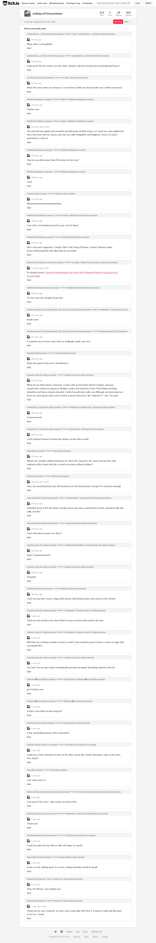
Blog (85, 932)
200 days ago (36, 293)
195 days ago (36, 268)
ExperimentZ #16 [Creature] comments (40, 723)
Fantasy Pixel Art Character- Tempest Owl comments (45, 262)
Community (87, 3)
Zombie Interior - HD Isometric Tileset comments (44, 407)
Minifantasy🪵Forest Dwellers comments (41, 679)
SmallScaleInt (104, 309)
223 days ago (36, 315)
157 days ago (36, 199)
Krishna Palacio (69, 679)
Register (148, 3)
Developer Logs (73, 3)
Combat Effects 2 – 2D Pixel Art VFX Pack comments (45, 34)
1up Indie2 (75, 262)
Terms (86, 937)
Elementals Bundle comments (37, 353)
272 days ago (36, 380)
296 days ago (36, 482)
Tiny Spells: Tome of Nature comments (40, 77)
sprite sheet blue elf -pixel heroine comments (42, 498)
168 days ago (36, 221)
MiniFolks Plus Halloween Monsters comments (43, 288)
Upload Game (57, 3)
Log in (138, 3)
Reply (29, 48)
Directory (76, 937)
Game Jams (42, 3)
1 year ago (35, 616)
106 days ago (36, 155)
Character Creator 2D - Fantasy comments (41, 375)
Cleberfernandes (72, 498)
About (69, 932)
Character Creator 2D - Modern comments (42, 610)
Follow (118, 22)
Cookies (105, 937)
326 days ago (36, 550)
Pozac (74, 34)
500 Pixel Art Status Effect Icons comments (42, 813)
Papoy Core (58, 879)
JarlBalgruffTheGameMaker (74, 545)
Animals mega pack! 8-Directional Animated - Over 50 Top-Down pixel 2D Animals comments (59, 309)
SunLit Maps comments (35, 770)
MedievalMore (71, 813)
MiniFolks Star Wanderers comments (39, 99)
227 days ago (36, 337)
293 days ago (36, 456)
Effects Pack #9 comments (36, 879)
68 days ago (36, 83)
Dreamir (63, 99)
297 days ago (36, 503)
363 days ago (36, 594)
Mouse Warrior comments (36, 451)
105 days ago (36, 105)
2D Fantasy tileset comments (37, 193)
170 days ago (36, 242)
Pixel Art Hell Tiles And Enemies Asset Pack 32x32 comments (48, 792)
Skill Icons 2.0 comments (35, 476)
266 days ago (36, 358)
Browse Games (28, 3)
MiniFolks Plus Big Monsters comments (40, 215)
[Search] (128, 3)
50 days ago (36, 61)
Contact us (96, 932)
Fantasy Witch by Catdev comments (39, 857)
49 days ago (36, 39)
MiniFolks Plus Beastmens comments (40, 588)
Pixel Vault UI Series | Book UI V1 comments (42, 745)
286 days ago (36, 413)
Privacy (95, 937)
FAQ (77, 932)
